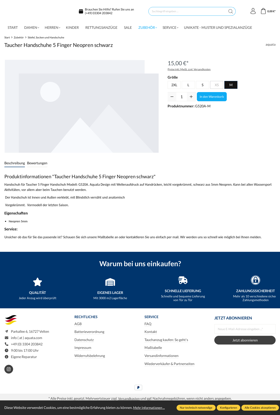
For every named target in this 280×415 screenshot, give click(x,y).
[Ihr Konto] (252, 12)
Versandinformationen (161, 358)
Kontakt (150, 334)
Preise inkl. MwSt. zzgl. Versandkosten (189, 71)
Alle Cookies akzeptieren (260, 407)
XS (217, 87)
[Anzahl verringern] (172, 98)
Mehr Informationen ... (150, 407)
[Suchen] (230, 12)
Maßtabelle (153, 350)
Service (152, 319)
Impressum (82, 350)
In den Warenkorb (212, 98)
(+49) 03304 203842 (98, 14)
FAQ (147, 326)
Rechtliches (87, 319)
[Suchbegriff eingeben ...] (186, 12)
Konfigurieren (228, 407)
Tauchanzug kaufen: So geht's (166, 342)
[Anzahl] (181, 98)
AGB (78, 326)
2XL (174, 87)
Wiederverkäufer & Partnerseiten (169, 366)
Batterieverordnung (89, 334)
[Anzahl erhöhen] (191, 98)
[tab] (14, 165)
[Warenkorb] (268, 12)
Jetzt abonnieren (245, 342)
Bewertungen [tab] (37, 165)
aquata (270, 46)
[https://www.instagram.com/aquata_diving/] (8, 372)
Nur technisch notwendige (196, 407)
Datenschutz (84, 342)
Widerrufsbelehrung (89, 358)
